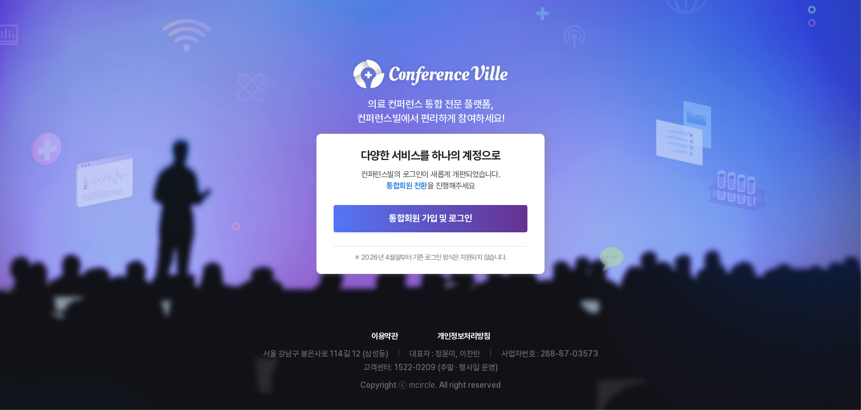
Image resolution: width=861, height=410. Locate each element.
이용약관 (384, 336)
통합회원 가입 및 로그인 (430, 218)
